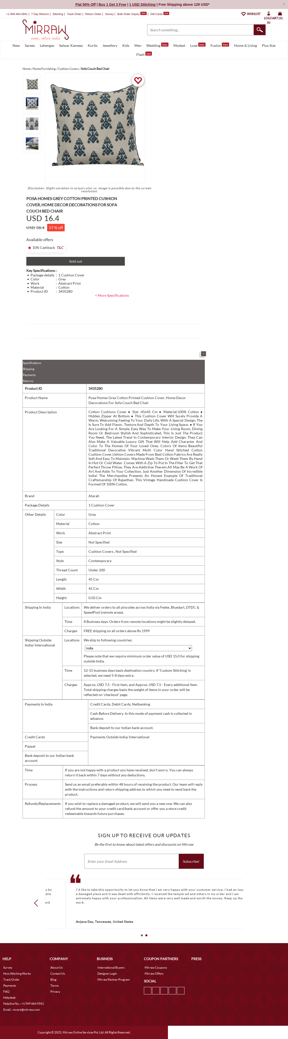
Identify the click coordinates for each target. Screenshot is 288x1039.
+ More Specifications (112, 295)
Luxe (198, 45)
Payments (29, 375)
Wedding (157, 45)
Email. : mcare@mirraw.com (21, 1009)
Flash (144, 54)
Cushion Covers (101, 551)
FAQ (6, 991)
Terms (54, 985)
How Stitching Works (17, 973)
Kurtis (93, 45)
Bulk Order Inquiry (128, 14)
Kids (125, 45)
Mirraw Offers (154, 973)
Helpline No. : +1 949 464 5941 (23, 1003)
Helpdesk (9, 997)
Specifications (32, 363)
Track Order (74, 14)
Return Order (93, 14)
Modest (179, 45)
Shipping (28, 369)
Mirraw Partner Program (114, 979)
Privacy (55, 991)
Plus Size (268, 45)
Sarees (30, 45)
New (16, 45)
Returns (28, 381)
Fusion (220, 45)
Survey (109, 14)
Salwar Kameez (71, 45)
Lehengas (47, 45)
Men (137, 45)
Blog (53, 979)
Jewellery (110, 45)
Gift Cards (159, 14)
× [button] (283, 4)
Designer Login (107, 973)
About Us (56, 967)
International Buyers (111, 967)
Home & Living (245, 45)
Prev (37, 903)
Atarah (93, 496)
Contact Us (57, 973)
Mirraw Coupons (156, 967)
